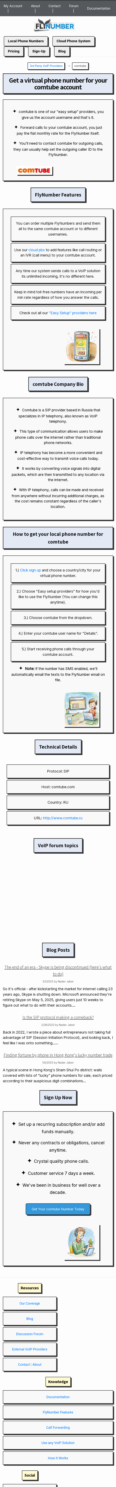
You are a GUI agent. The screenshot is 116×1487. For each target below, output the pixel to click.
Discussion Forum (29, 1334)
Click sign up (30, 570)
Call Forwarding (58, 1427)
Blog (62, 51)
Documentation (98, 8)
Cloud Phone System (73, 41)
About (35, 6)
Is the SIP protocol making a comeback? (58, 1017)
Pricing (13, 51)
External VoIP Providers (29, 1349)
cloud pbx (36, 250)
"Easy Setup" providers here (73, 313)
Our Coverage (29, 1303)
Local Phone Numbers (26, 41)
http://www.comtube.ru (62, 818)
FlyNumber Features (58, 1412)
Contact (54, 6)
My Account (13, 6)
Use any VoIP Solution (58, 1443)
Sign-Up (38, 51)
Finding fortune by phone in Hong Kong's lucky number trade (58, 1055)
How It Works (58, 1458)
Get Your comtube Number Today (58, 1209)
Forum (73, 6)
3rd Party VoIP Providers (46, 66)
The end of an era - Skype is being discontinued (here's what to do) (58, 970)
